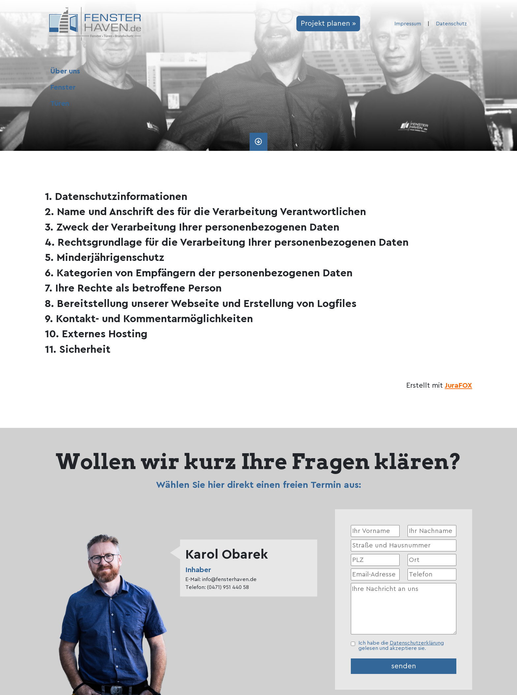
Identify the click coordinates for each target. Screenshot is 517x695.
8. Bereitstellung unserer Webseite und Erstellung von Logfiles (200, 303)
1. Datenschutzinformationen (116, 196)
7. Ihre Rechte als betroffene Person (133, 288)
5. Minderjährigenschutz (104, 257)
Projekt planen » (328, 23)
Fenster (63, 87)
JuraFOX (458, 385)
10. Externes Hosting (96, 334)
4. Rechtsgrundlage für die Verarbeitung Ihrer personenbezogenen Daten (227, 242)
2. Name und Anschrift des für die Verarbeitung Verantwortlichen (205, 212)
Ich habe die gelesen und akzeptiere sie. (401, 645)
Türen (59, 103)
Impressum (407, 23)
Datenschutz (451, 23)
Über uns (65, 71)
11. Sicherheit (77, 349)
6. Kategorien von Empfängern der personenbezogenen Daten (198, 273)
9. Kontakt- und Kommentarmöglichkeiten (149, 319)
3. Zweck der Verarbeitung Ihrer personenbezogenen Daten (192, 227)
